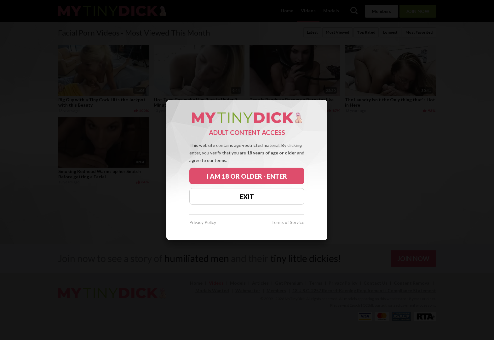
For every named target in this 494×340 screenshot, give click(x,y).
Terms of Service (287, 222)
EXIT (247, 196)
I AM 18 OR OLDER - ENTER (247, 176)
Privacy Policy (202, 222)
